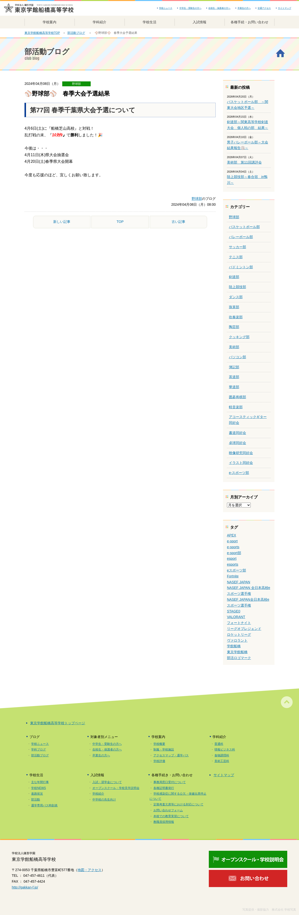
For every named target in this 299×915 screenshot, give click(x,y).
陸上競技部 (237, 287)
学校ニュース (165, 8)
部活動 (35, 799)
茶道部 (234, 377)
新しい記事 (61, 222)
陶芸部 (234, 327)
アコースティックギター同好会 (248, 420)
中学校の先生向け (104, 799)
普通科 (218, 744)
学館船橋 (234, 646)
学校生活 (149, 22)
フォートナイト (239, 623)
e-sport (232, 541)
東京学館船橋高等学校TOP (42, 33)
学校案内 (49, 22)
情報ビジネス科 (224, 749)
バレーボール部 (241, 237)
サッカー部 (237, 247)
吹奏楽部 (236, 317)
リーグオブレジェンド (244, 629)
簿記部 (234, 367)
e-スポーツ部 (239, 473)
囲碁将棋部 (237, 397)
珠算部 (234, 307)
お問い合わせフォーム (168, 810)
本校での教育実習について (171, 816)
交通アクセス (264, 8)
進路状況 (37, 793)
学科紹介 (99, 22)
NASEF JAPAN (238, 582)
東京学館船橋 (237, 652)
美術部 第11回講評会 (244, 162)
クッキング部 (239, 337)
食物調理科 (221, 755)
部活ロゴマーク (239, 658)
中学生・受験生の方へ (190, 8)
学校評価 (159, 761)
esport (232, 558)
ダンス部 (236, 297)
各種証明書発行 (163, 788)
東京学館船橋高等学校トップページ (57, 723)
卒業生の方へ (244, 8)
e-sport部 (234, 553)
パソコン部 (237, 357)
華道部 (234, 387)
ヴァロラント (237, 640)
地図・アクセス (89, 870)
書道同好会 (237, 433)
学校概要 (159, 744)
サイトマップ (284, 8)
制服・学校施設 (163, 749)
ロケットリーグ (239, 634)
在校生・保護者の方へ (219, 8)
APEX (231, 535)
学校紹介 (98, 793)
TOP (120, 222)
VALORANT (236, 617)
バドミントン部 (241, 267)
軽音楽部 (236, 407)
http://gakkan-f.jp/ (25, 887)
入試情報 (199, 22)
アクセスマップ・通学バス (171, 755)
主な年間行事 (40, 782)
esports (232, 564)
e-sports (233, 547)
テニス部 (236, 257)
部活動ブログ (76, 33)
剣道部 (234, 277)
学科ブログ (38, 749)
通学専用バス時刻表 (44, 805)
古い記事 (178, 222)
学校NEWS (38, 788)
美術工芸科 (221, 761)
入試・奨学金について (107, 782)
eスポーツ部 (236, 570)
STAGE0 (233, 611)
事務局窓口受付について (169, 782)
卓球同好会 (237, 443)
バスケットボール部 (244, 227)
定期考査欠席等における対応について (178, 804)
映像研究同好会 (241, 453)
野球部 (76, 84)
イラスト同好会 (241, 463)
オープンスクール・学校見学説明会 (115, 788)
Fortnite (232, 576)
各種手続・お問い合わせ (249, 22)
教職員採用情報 (163, 822)
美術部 (234, 347)
